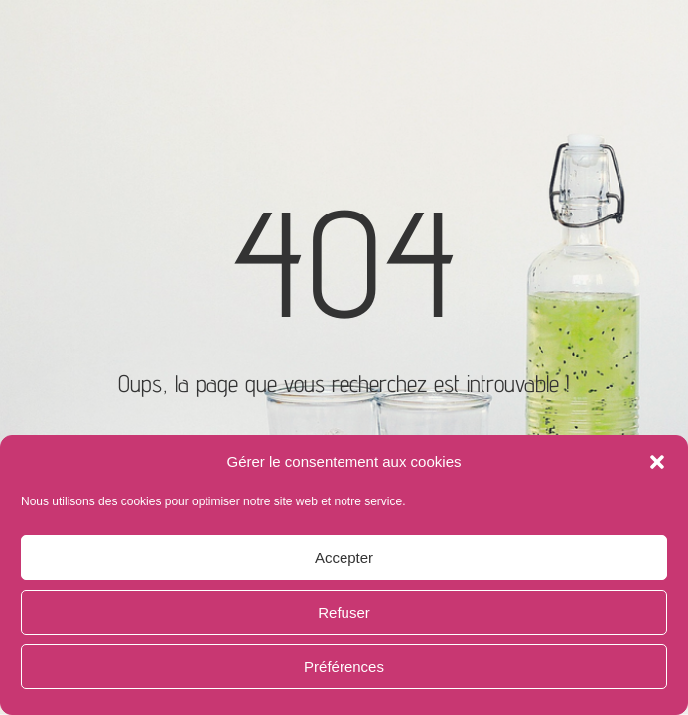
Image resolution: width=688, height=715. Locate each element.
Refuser (344, 612)
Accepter (344, 557)
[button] (657, 462)
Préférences (344, 666)
